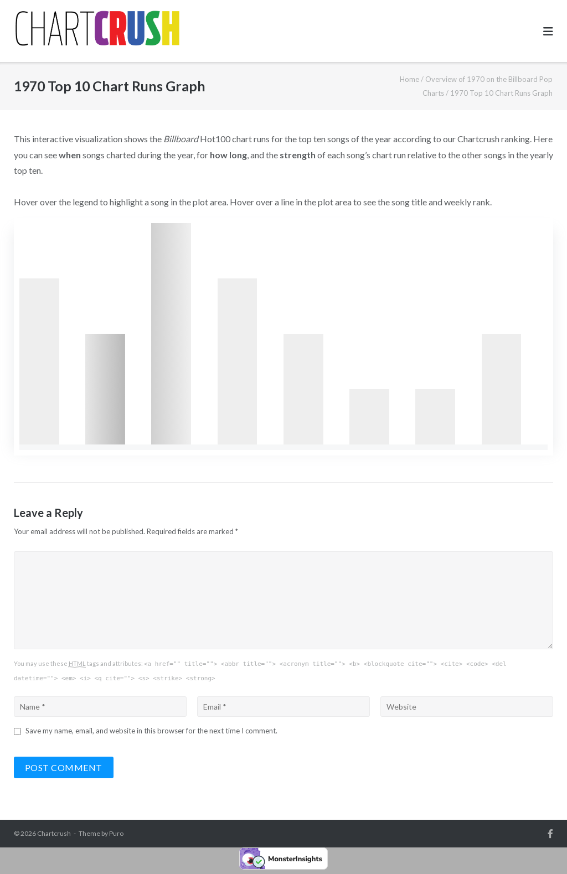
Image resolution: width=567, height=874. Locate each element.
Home (409, 79)
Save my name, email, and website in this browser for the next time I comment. (151, 730)
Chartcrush (54, 833)
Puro (116, 833)
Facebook (550, 833)
